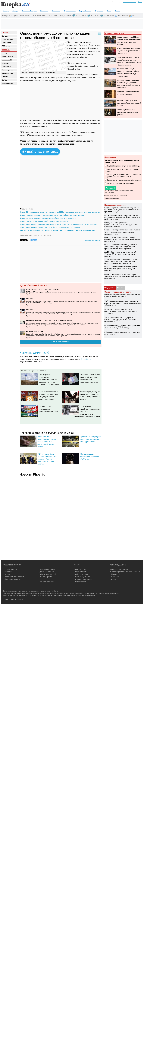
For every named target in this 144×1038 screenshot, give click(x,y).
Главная (5, 32)
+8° (133, 15)
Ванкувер (110, 15)
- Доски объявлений (46, 572)
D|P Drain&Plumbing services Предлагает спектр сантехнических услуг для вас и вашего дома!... (61, 292)
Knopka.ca (6, 50)
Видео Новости (85, 11)
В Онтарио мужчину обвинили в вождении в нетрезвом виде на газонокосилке (128, 50)
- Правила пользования (83, 579)
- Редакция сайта (80, 572)
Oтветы (5, 76)
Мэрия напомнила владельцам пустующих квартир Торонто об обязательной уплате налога (46, 442)
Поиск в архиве (7, 39)
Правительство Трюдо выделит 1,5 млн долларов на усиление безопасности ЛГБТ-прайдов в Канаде (122, 210)
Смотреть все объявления (60, 342)
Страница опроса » (111, 198)
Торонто (68, 15)
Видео (4, 80)
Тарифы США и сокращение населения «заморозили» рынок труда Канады (90, 439)
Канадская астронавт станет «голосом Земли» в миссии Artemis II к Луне (122, 296)
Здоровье (99, 11)
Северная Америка (29, 11)
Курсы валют (24, 15)
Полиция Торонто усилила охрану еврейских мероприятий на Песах (128, 103)
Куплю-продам (7, 70)
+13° (119, 15)
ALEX (106, 215)
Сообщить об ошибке (92, 241)
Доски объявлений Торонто (33, 285)
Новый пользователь (129, 2)
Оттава (96, 15)
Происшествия (69, 11)
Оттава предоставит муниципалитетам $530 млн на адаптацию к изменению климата (121, 225)
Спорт (109, 11)
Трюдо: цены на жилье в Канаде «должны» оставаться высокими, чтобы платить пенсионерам (122, 239)
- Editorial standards (81, 574)
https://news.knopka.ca (48, 593)
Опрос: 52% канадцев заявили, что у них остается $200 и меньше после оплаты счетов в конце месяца (60, 212)
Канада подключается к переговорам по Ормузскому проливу (127, 112)
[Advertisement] (72, 24)
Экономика (56, 11)
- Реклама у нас (80, 569)
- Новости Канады (10, 569)
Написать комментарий (35, 352)
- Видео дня (7, 572)
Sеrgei (106, 208)
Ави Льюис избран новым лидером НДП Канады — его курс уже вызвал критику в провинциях (120, 320)
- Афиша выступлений (47, 574)
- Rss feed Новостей (46, 582)
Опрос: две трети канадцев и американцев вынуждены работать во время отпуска (52, 215)
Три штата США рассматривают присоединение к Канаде (48, 409)
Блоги (117, 11)
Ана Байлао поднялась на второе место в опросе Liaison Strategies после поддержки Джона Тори (57, 230)
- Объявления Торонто (11, 579)
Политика (44, 11)
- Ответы (6, 574)
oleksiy (107, 223)
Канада (6, 11)
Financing (29, 299)
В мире (15, 11)
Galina (106, 267)
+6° (77, 15)
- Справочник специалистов (13, 577)
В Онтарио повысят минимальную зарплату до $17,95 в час (90, 456)
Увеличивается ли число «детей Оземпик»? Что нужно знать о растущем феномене (120, 254)
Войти (140, 2)
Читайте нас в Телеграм (40, 151)
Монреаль (82, 15)
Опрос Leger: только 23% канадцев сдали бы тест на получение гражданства (50, 227)
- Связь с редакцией (82, 577)
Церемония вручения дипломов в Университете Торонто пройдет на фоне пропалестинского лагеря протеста (120, 247)
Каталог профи (7, 73)
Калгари (125, 15)
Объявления (6, 66)
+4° (92, 15)
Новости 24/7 (7, 60)
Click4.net (5, 63)
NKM (106, 237)
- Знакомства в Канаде (47, 569)
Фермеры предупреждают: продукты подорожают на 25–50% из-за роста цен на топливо (120, 311)
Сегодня (5, 36)
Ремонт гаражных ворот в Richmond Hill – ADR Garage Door (49, 320)
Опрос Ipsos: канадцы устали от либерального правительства (44, 221)
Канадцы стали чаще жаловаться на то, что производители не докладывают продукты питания (122, 232)
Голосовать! (110, 188)
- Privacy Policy (80, 582)
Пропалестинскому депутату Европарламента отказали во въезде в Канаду (122, 327)
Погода (61, 15)
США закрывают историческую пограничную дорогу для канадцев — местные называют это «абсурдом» (49, 379)
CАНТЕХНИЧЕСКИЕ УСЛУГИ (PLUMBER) (42, 289)
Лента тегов (6, 42)
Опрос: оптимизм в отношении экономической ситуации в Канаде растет (48, 218)
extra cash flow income (34, 331)
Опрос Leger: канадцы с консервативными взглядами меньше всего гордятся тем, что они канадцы (58, 224)
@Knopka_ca (86, 359)
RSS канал (6, 46)
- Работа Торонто (45, 577)
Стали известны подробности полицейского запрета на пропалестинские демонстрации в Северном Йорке (87, 411)
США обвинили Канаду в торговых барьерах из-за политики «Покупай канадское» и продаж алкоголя (46, 459)
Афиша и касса (7, 57)
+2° (105, 15)
